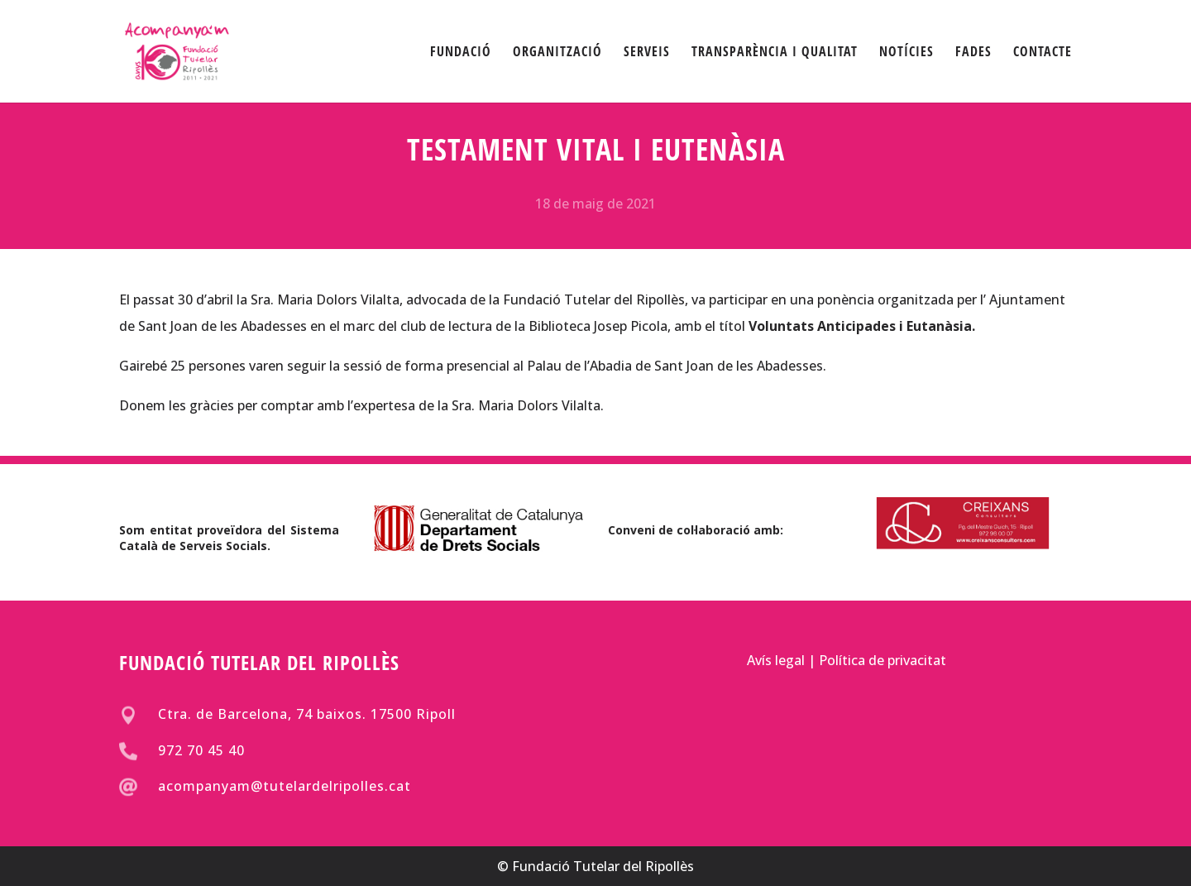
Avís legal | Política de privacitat (846, 658)
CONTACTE (1042, 52)
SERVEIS (647, 52)
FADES (973, 52)
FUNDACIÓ (460, 52)
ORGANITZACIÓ (557, 52)
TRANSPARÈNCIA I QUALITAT (774, 52)
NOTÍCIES (906, 52)
